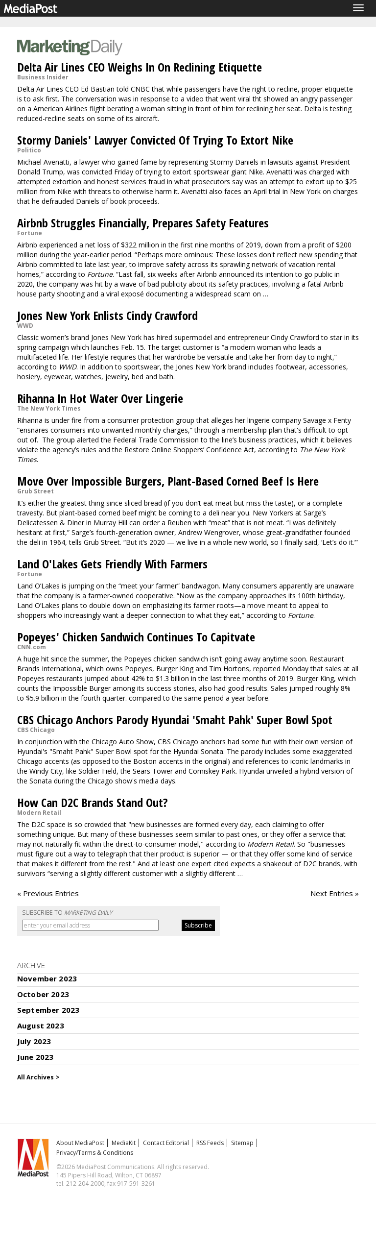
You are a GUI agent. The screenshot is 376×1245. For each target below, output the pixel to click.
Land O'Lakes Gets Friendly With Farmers (112, 564)
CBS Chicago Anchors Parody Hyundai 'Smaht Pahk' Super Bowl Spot (174, 719)
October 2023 (43, 994)
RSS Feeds (210, 1143)
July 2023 (34, 1041)
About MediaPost (80, 1143)
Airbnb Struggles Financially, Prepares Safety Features (143, 223)
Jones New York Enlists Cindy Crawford (107, 315)
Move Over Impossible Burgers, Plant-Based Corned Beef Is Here (168, 481)
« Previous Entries (48, 893)
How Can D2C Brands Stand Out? (92, 802)
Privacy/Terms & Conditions (94, 1152)
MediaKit (124, 1143)
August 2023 (40, 1025)
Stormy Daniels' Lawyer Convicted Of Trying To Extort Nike (155, 140)
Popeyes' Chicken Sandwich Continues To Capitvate (136, 637)
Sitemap (242, 1143)
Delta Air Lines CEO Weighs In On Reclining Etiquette (139, 67)
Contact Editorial (166, 1143)
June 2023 (35, 1057)
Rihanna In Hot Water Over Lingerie (100, 398)
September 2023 (48, 1010)
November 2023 (47, 978)
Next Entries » (334, 893)
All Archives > (38, 1077)
